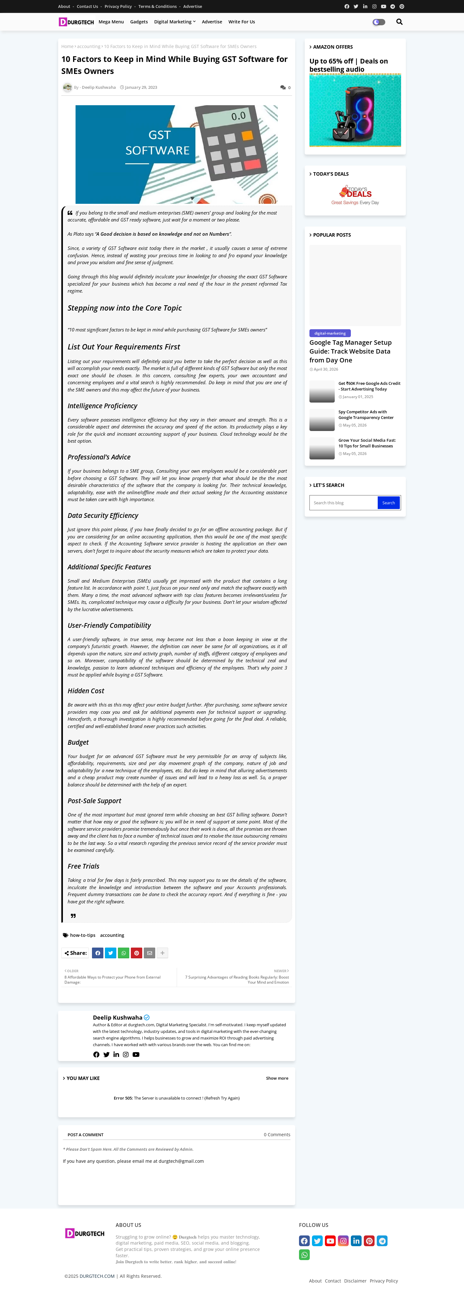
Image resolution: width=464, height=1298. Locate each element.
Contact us (88, 6)
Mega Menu (111, 22)
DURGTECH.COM (97, 1276)
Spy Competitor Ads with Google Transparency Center (366, 414)
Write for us (242, 22)
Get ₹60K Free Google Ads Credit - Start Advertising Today (369, 386)
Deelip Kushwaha (118, 1017)
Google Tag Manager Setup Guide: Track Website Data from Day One (350, 351)
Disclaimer (355, 1281)
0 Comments (277, 1134)
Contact (333, 1281)
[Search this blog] (344, 502)
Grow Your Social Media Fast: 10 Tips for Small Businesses (367, 443)
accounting (89, 46)
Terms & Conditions (158, 6)
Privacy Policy (119, 6)
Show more (277, 1078)
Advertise (192, 6)
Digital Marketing (173, 22)
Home (67, 46)
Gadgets (139, 22)
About (64, 6)
